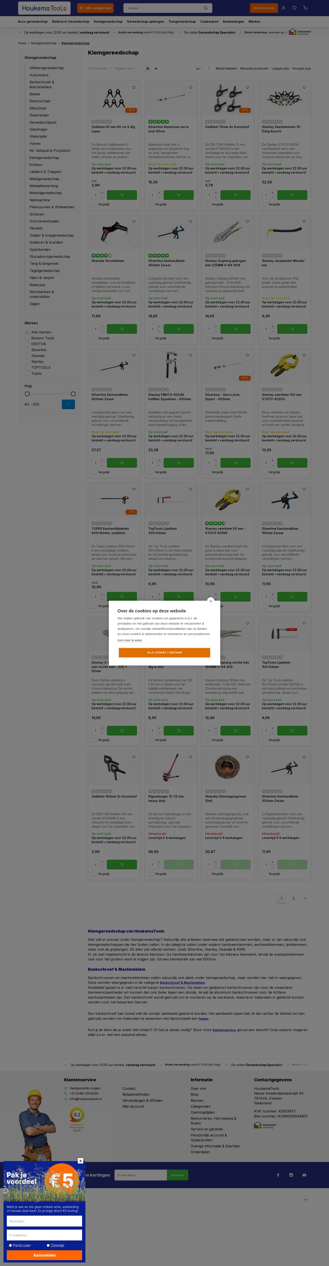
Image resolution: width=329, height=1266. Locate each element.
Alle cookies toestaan (164, 652)
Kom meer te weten (130, 640)
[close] (210, 601)
